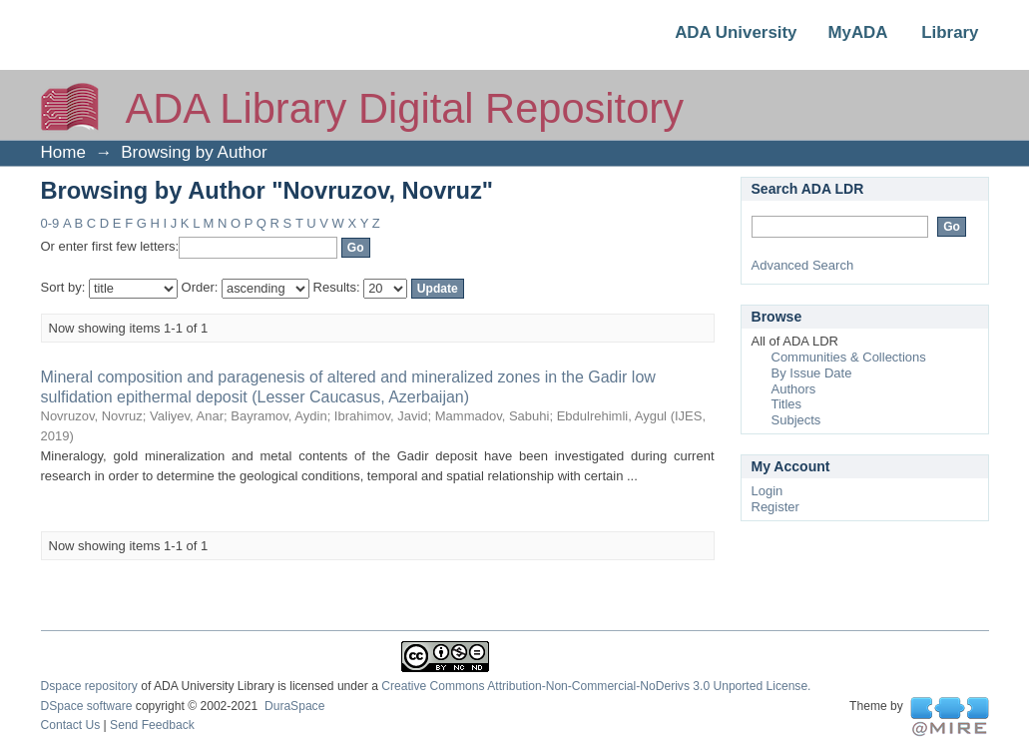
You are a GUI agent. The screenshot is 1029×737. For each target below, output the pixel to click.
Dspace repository (89, 686)
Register (775, 506)
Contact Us (71, 725)
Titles (787, 403)
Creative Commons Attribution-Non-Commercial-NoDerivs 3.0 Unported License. (595, 686)
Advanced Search (803, 265)
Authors (794, 388)
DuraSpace (294, 706)
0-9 (50, 223)
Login (767, 490)
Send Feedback (152, 725)
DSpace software (87, 706)
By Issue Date (812, 373)
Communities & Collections (849, 357)
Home (63, 152)
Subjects (796, 419)
